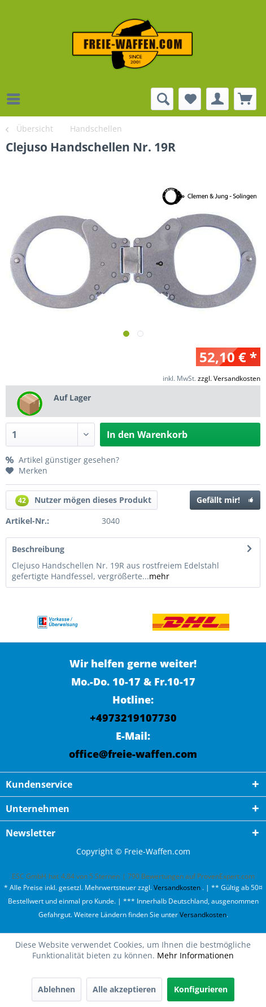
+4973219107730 (133, 717)
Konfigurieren (201, 989)
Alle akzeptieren (124, 989)
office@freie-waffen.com (133, 754)
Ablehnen (56, 989)
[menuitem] (16, 99)
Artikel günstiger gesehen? (62, 459)
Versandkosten (177, 887)
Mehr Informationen (195, 955)
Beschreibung (38, 549)
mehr (159, 576)
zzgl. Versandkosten (229, 378)
